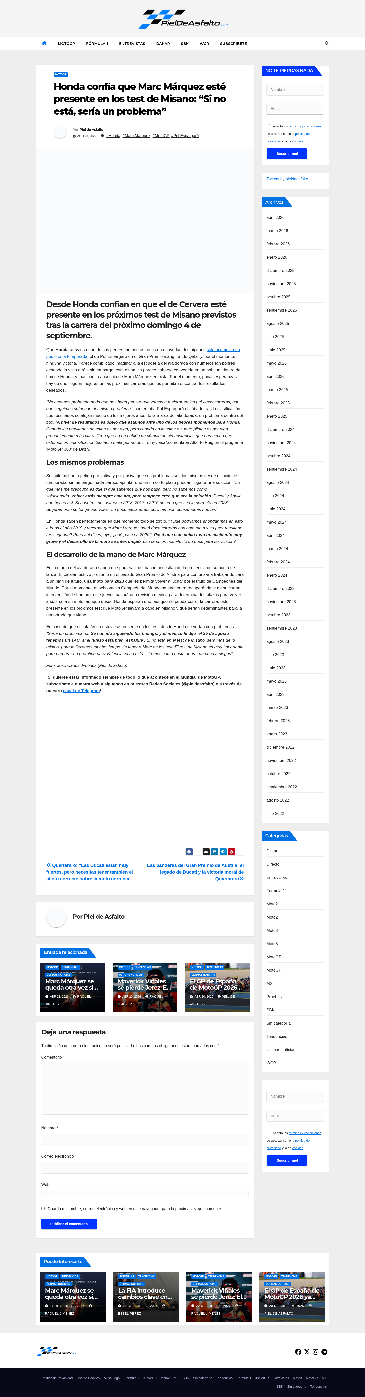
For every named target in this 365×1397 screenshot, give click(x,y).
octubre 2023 (279, 615)
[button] (327, 43)
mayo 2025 (277, 363)
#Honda (113, 136)
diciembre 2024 (281, 429)
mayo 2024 (277, 522)
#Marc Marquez (136, 136)
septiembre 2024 (282, 469)
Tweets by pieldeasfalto (287, 179)
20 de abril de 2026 (141, 1306)
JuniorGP (150, 1378)
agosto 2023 (278, 641)
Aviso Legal (112, 1378)
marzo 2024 (277, 549)
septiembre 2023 (282, 628)
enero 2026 (277, 257)
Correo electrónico (59, 1156)
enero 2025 (277, 416)
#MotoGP (161, 136)
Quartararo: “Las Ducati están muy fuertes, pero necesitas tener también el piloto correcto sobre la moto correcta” (89, 872)
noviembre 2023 (281, 602)
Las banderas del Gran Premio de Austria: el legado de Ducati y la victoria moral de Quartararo (195, 872)
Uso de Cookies (88, 1378)
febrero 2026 (278, 244)
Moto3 (272, 930)
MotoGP (66, 43)
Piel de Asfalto (91, 129)
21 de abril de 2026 (68, 1306)
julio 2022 (275, 813)
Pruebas (274, 997)
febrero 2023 (278, 721)
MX (270, 983)
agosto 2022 (278, 800)
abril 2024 (276, 535)
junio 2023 (276, 668)
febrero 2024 (278, 562)
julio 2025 (275, 337)
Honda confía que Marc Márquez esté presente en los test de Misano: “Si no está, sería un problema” (140, 99)
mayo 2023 (277, 681)
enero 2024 (277, 575)
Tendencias (70, 967)
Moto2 (272, 904)
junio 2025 (276, 350)
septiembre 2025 (282, 310)
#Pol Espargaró (185, 136)
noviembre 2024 (281, 443)
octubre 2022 (279, 774)
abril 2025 (276, 376)
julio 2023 (275, 655)
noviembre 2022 (281, 760)
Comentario (53, 1057)
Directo (273, 864)
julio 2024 (275, 496)
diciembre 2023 (281, 588)
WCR (204, 43)
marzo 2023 (277, 707)
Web (45, 1184)
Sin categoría (279, 1023)
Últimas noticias (58, 974)
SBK (185, 43)
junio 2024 (276, 509)
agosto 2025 (278, 323)
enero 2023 (277, 734)
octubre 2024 (279, 456)
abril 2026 (276, 217)
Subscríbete (233, 43)
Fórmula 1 (97, 43)
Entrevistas (132, 43)
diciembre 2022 (281, 747)
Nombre (49, 1128)
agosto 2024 (278, 482)
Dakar (163, 43)
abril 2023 (276, 694)
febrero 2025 (278, 403)
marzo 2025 (277, 390)
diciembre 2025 (281, 270)
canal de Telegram (81, 690)
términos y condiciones (305, 126)
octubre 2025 (279, 297)
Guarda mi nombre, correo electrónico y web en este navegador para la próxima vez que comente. (135, 1209)
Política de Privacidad (57, 1378)
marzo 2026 (277, 231)
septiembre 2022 (282, 787)
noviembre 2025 (281, 284)
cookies (297, 141)
